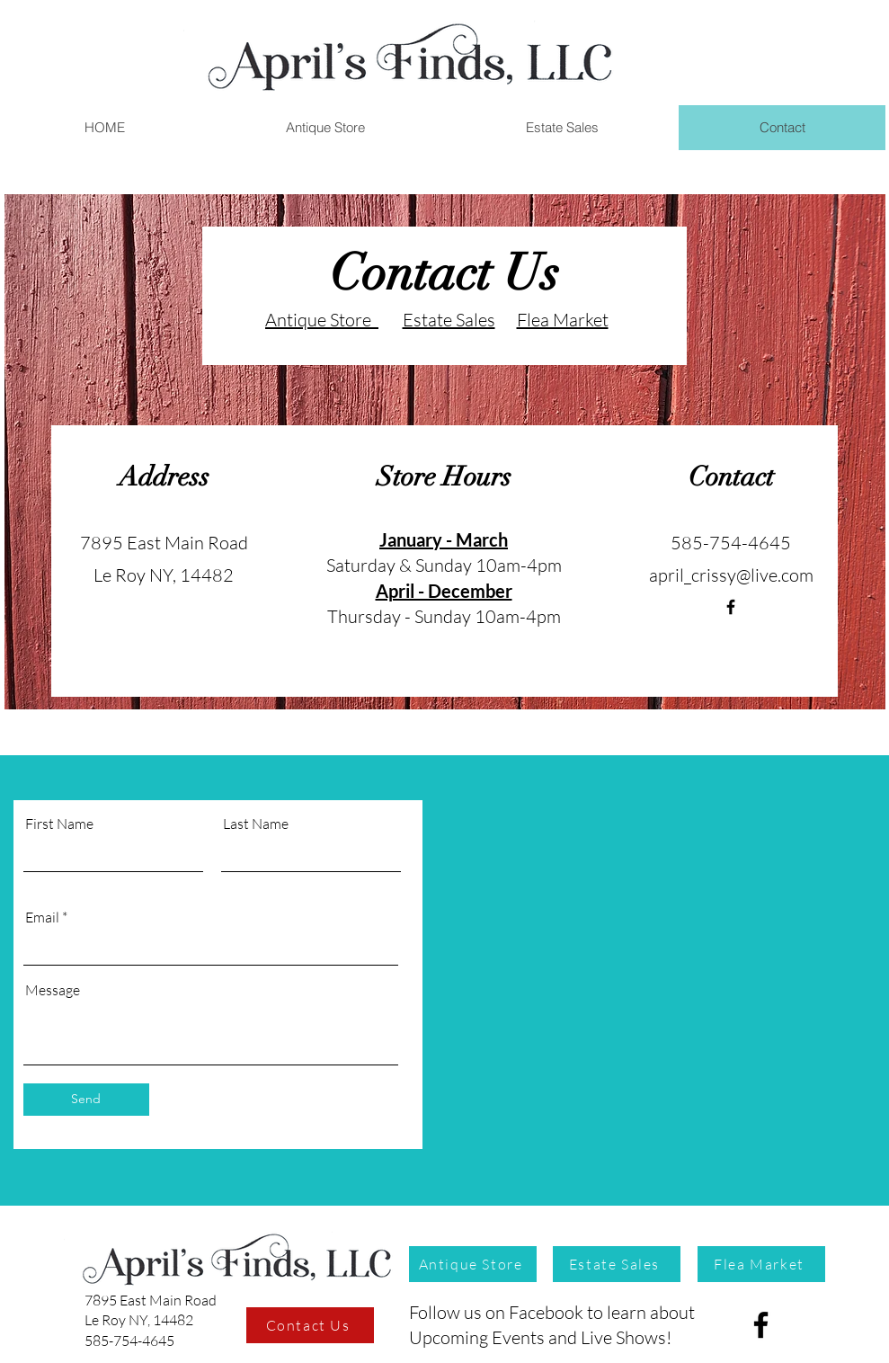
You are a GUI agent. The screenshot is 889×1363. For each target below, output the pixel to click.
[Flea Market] (761, 1264)
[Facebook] (760, 1324)
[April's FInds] (731, 607)
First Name (59, 823)
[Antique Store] (473, 1264)
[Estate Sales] (616, 1264)
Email (42, 917)
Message (52, 990)
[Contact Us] (310, 1325)
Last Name (256, 823)
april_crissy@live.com (731, 575)
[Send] (86, 1099)
